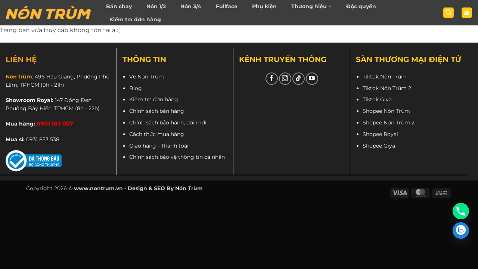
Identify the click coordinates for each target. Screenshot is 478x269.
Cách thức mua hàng (156, 134)
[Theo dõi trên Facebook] (272, 78)
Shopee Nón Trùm (386, 111)
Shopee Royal (380, 134)
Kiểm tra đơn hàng (135, 19)
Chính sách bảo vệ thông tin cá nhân (177, 157)
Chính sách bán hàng (156, 111)
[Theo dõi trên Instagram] (285, 78)
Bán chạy (119, 6)
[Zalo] (461, 230)
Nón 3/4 (190, 6)
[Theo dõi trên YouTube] (312, 78)
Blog (135, 88)
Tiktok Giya (377, 99)
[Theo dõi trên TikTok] (298, 78)
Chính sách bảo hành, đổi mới (168, 122)
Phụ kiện (264, 6)
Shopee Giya (379, 145)
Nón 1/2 (156, 6)
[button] (448, 12)
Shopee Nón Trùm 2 (389, 122)
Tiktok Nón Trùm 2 (387, 88)
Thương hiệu (311, 6)
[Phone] (461, 211)
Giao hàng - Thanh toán (159, 145)
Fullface (227, 6)
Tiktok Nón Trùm (385, 76)
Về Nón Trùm (146, 76)
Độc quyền (361, 6)
